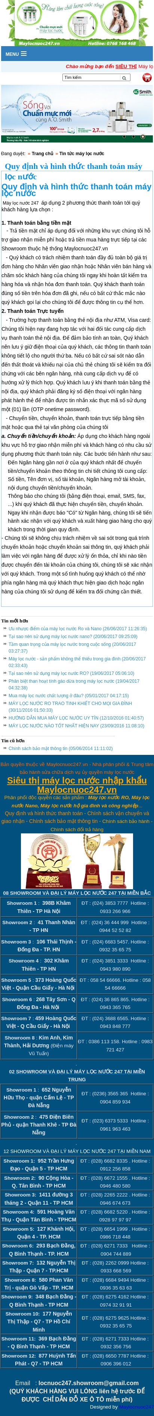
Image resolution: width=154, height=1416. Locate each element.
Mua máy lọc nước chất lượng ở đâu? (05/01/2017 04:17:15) (69, 695)
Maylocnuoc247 (136, 1407)
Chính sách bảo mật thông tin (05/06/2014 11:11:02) (61, 748)
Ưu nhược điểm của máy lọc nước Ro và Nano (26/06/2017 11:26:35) (78, 628)
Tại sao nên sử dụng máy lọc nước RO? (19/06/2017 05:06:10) (71, 673)
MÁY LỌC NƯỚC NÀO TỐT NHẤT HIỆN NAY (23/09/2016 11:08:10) (76, 725)
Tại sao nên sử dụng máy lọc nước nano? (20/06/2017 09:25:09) (73, 636)
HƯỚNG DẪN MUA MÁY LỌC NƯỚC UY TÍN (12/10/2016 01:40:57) (76, 718)
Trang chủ (42, 154)
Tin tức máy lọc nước (81, 154)
